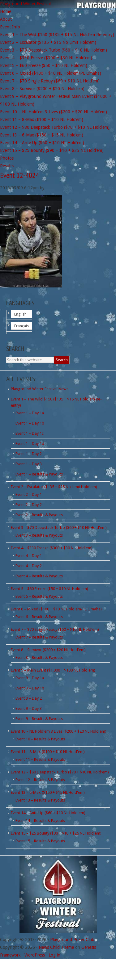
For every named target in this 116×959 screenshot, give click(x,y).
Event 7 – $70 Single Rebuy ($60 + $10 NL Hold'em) (55, 629)
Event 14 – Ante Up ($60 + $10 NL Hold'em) (48, 812)
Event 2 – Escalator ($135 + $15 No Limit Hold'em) (54, 486)
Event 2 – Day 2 (28, 504)
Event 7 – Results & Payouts (39, 637)
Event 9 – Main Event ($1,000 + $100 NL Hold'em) (53, 670)
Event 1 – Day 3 (28, 464)
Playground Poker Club (72, 939)
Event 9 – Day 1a (29, 678)
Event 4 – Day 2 (28, 565)
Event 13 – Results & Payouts (40, 800)
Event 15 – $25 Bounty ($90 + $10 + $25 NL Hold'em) (56, 833)
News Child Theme (56, 947)
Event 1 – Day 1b (29, 423)
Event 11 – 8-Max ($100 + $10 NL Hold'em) (48, 751)
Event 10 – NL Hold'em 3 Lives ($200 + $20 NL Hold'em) (58, 731)
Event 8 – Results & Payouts (39, 657)
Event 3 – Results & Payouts (39, 535)
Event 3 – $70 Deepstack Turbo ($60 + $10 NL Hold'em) (59, 527)
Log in (54, 955)
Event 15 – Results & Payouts (40, 841)
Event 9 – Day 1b (29, 688)
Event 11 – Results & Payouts (40, 759)
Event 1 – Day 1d (29, 443)
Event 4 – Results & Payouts (39, 576)
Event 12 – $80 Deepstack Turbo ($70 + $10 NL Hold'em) (60, 772)
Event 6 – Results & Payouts (39, 616)
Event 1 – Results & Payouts (39, 474)
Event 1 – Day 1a (29, 413)
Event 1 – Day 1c (29, 433)
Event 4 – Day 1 (28, 555)
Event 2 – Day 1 (28, 494)
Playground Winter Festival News (39, 389)
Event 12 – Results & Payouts (40, 779)
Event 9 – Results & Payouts (39, 718)
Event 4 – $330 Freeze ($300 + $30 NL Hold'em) (51, 548)
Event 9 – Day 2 (28, 698)
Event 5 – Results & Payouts (39, 596)
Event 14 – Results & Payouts (40, 820)
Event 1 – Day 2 (28, 453)
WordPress (34, 955)
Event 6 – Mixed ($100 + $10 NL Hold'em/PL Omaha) (56, 609)
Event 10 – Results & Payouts (40, 739)
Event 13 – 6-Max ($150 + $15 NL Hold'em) (48, 792)
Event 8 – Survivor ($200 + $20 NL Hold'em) (48, 649)
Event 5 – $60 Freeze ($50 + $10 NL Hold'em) (49, 588)
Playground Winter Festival (25, 3)
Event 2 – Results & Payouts (39, 515)
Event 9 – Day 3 (28, 708)
